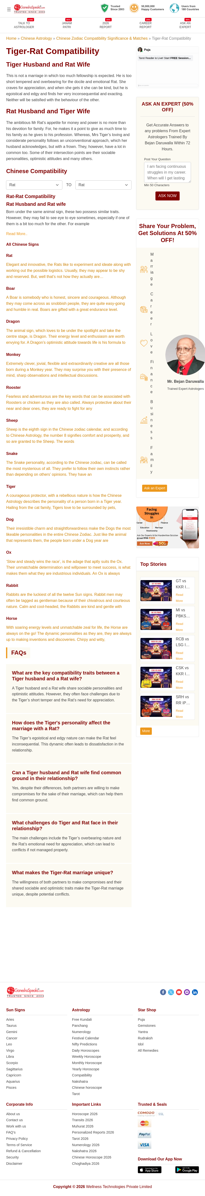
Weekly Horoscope (86, 1056)
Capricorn (13, 1075)
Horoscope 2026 (85, 1114)
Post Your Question (157, 159)
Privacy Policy (17, 1139)
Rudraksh (145, 1038)
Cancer (11, 1038)
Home (11, 38)
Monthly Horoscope (87, 1063)
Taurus (11, 1025)
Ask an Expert (185, 25)
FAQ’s (10, 1132)
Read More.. (16, 234)
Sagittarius (14, 1069)
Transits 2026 (82, 1120)
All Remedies (148, 1050)
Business (146, 420)
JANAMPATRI (67, 25)
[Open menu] (9, 9)
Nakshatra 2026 (84, 1151)
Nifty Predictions (84, 1044)
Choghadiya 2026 (85, 1163)
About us (13, 1114)
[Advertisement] (102, 948)
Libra (10, 1056)
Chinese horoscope (87, 1087)
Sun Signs (15, 1010)
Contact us (14, 1120)
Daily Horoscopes (85, 1050)
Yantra (143, 1032)
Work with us (16, 1126)
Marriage (147, 269)
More (146, 731)
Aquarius (13, 1081)
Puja (141, 1019)
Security (12, 1157)
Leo (9, 1044)
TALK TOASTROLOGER (24, 25)
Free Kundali (82, 1019)
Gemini (11, 1032)
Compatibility (82, 1075)
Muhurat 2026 (83, 1126)
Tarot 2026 (80, 1139)
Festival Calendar (85, 1038)
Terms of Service (19, 1145)
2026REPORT (106, 25)
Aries (10, 1019)
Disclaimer (14, 1163)
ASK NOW (167, 196)
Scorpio (12, 1063)
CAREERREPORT (145, 25)
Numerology (81, 1032)
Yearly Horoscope (85, 1069)
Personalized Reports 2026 (93, 1132)
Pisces (11, 1087)
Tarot (76, 1094)
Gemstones (147, 1025)
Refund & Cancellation (23, 1151)
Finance (147, 377)
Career (146, 309)
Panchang (80, 1025)
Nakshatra (80, 1081)
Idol (140, 1044)
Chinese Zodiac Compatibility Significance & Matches (102, 38)
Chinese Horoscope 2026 (91, 1157)
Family (147, 460)
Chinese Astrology (36, 38)
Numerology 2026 (86, 1145)
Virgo (10, 1050)
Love (146, 343)
